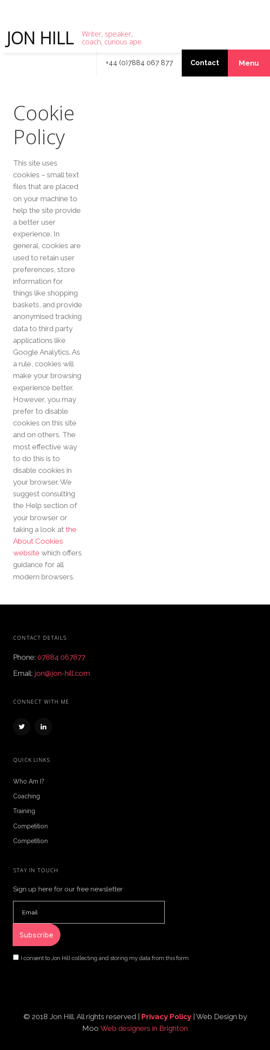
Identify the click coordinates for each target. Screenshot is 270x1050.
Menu (249, 63)
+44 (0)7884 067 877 (139, 63)
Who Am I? (28, 781)
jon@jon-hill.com (62, 673)
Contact (204, 63)
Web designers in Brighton (144, 1028)
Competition (30, 826)
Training (24, 810)
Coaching (26, 796)
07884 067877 (61, 657)
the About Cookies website (45, 541)
